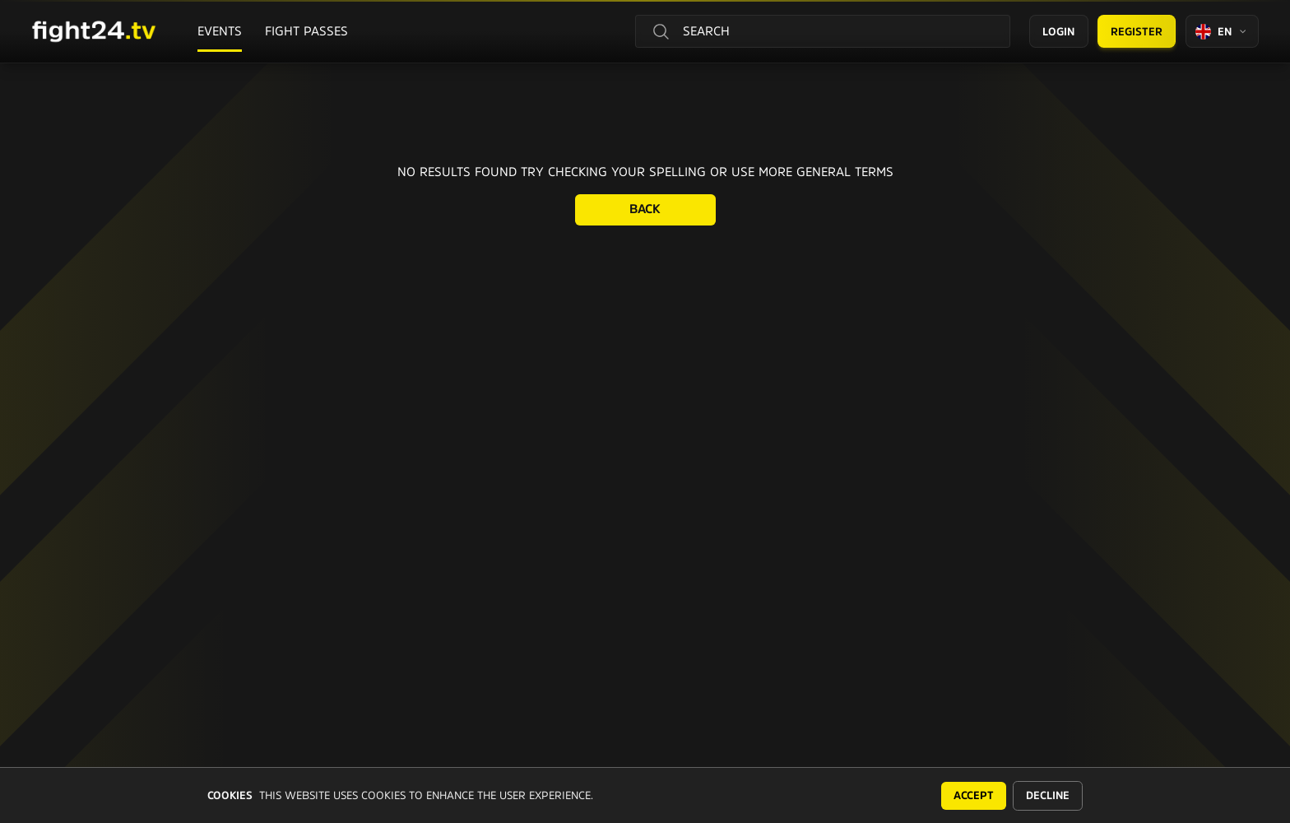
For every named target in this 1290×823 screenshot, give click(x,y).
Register (1136, 31)
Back (645, 208)
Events (219, 31)
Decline (1048, 795)
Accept (974, 795)
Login (1058, 31)
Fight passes (306, 31)
